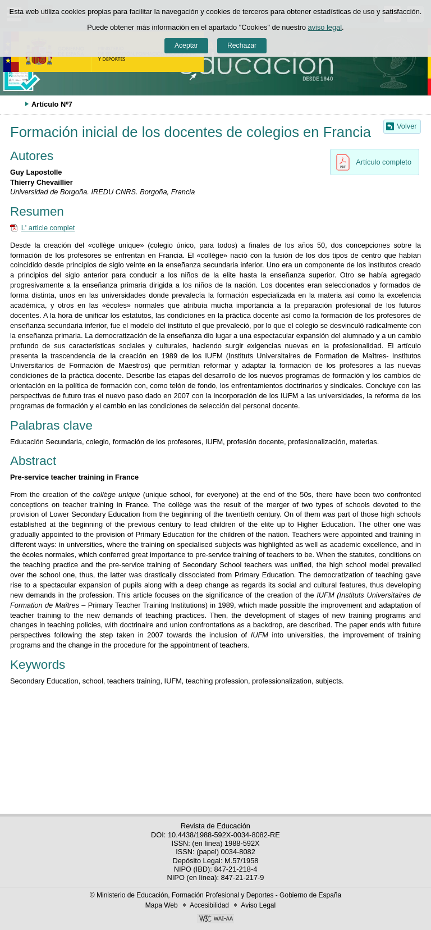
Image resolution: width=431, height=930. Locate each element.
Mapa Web (161, 905)
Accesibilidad (209, 905)
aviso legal (325, 27)
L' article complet (48, 228)
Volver (407, 126)
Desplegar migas (14, 104)
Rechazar (241, 45)
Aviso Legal (258, 905)
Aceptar (186, 45)
